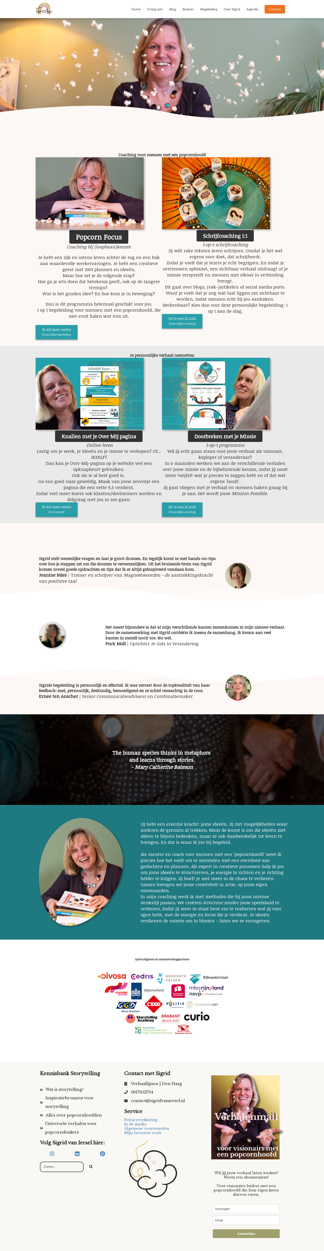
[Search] (91, 1167)
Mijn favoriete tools (142, 1133)
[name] (246, 1208)
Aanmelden (246, 1234)
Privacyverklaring (140, 1120)
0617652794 (142, 1092)
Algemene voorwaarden (146, 1128)
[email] (246, 1220)
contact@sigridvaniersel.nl (158, 1100)
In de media (135, 1124)
